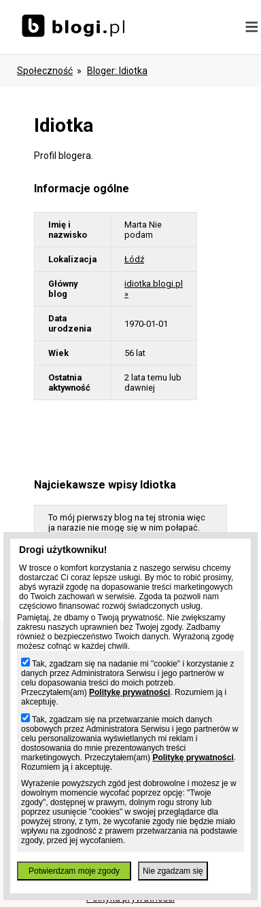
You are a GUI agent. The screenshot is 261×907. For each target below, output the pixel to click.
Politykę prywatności (129, 692)
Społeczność (45, 70)
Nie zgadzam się (173, 871)
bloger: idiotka (117, 70)
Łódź (134, 259)
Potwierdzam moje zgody (74, 871)
